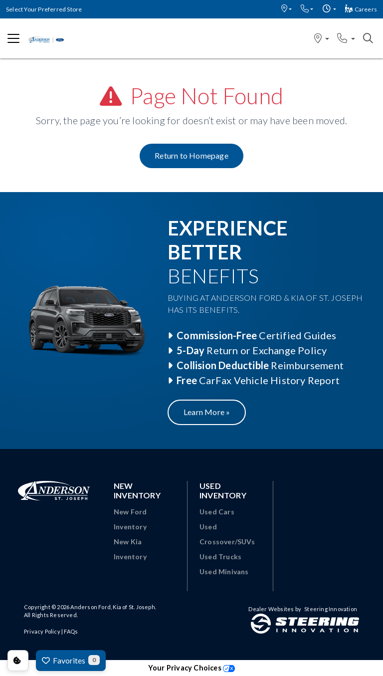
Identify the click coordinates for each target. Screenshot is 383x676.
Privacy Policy (42, 631)
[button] (286, 9)
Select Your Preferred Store (44, 9)
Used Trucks (220, 556)
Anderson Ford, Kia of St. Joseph (112, 607)
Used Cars (216, 511)
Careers (361, 9)
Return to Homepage (191, 155)
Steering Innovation (330, 609)
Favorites (71, 660)
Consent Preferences (17, 660)
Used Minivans (224, 571)
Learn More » (207, 412)
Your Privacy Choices (191, 668)
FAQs (71, 631)
